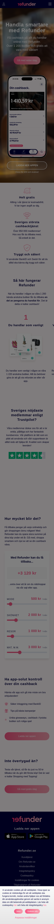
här (15, 905)
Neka (18, 911)
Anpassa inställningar (26, 917)
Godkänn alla (32, 911)
